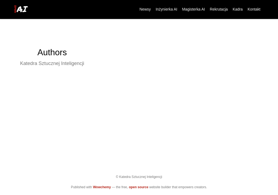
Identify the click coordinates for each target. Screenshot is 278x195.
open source (139, 187)
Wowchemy (102, 187)
